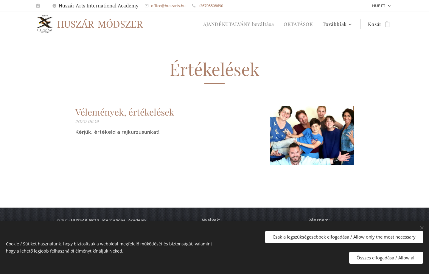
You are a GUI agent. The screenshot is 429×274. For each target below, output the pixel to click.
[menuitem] (240, 24)
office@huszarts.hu (168, 5)
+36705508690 (210, 5)
